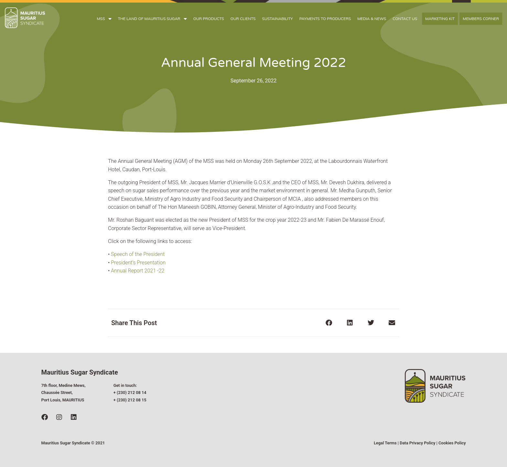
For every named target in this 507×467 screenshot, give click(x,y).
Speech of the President (137, 254)
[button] (328, 322)
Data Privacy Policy (417, 442)
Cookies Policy (452, 442)
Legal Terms (385, 442)
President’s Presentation (138, 263)
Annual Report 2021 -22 (137, 271)
